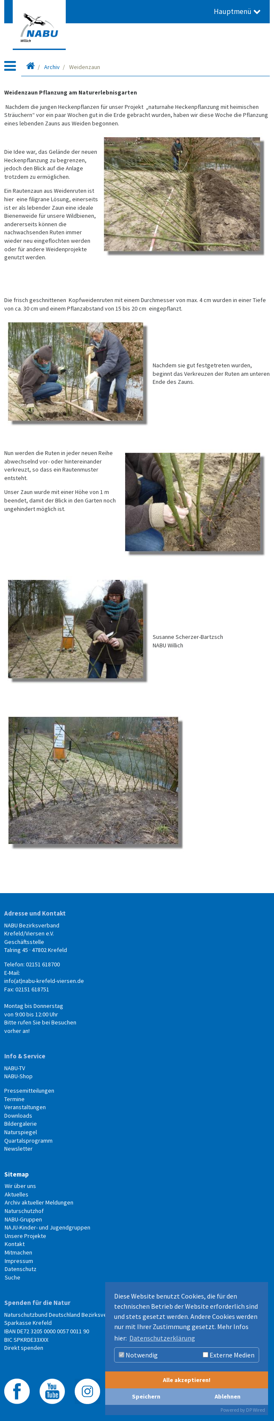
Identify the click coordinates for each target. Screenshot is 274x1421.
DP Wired (255, 1410)
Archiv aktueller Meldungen (39, 1202)
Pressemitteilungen (29, 1090)
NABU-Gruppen (23, 1219)
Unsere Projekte (25, 1236)
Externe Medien (228, 1355)
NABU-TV (14, 1068)
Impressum (19, 1261)
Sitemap (16, 1174)
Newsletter (18, 1148)
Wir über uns (20, 1186)
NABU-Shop (18, 1076)
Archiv (52, 67)
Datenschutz (20, 1269)
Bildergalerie (20, 1123)
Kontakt (15, 1244)
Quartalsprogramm (28, 1140)
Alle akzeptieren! (186, 1380)
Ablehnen (227, 1396)
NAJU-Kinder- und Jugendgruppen (47, 1227)
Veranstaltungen (25, 1107)
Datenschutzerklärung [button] (162, 1338)
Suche (12, 1277)
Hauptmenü (237, 11)
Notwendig (138, 1355)
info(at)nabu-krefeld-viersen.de (44, 981)
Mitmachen (18, 1252)
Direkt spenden (23, 1348)
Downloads (18, 1115)
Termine (14, 1099)
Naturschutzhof (24, 1211)
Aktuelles (16, 1194)
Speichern (146, 1396)
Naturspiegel (20, 1132)
